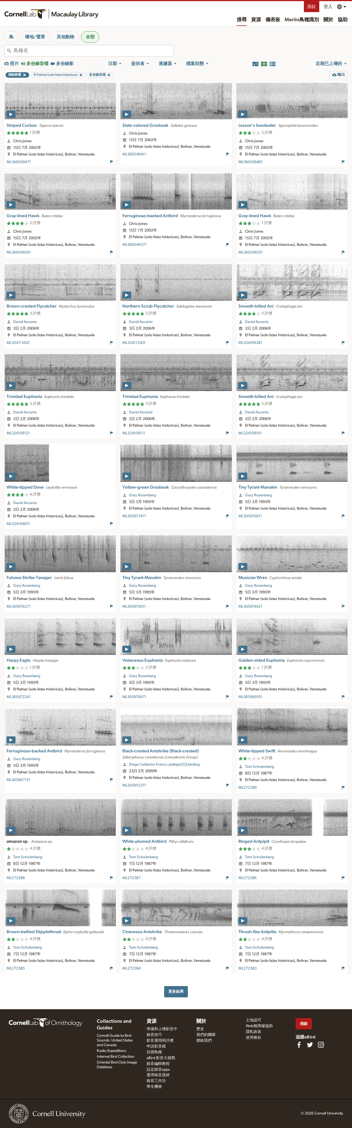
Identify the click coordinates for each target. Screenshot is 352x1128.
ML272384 (131, 968)
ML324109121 (18, 433)
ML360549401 (250, 162)
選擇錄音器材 (158, 1075)
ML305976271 (19, 607)
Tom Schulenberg (259, 767)
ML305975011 (134, 607)
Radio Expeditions (111, 1051)
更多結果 (176, 991)
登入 (328, 6)
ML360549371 (134, 245)
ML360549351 (250, 252)
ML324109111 (133, 433)
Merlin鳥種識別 (302, 19)
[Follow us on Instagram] (321, 1044)
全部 (90, 37)
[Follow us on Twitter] (310, 1044)
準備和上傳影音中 (162, 1029)
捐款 (311, 6)
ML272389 (247, 788)
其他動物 (65, 37)
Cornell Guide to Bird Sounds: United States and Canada (115, 1040)
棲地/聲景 (35, 37)
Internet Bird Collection (115, 1057)
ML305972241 (19, 697)
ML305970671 (134, 697)
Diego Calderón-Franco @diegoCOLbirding (164, 764)
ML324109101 (250, 433)
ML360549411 (134, 154)
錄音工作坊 (156, 1081)
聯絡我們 (204, 1041)
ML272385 (16, 968)
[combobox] (93, 50)
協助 (343, 19)
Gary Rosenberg (142, 495)
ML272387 (131, 878)
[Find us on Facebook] (299, 1044)
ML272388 (16, 878)
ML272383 (247, 968)
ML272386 (247, 878)
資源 (256, 19)
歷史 (200, 1029)
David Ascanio (25, 322)
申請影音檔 (156, 1046)
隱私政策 (253, 1032)
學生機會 (154, 1087)
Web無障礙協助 (259, 1026)
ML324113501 (18, 343)
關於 (328, 19)
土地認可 (253, 1020)
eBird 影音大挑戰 (161, 1058)
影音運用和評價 (160, 1041)
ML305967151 (18, 780)
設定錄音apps (158, 1070)
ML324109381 (250, 343)
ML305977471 (134, 516)
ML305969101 (250, 697)
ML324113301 (133, 343)
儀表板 (272, 19)
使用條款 (253, 1038)
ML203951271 (134, 785)
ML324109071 (18, 524)
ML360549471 (19, 162)
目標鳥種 (154, 1052)
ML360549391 (19, 252)
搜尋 (242, 19)
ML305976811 (250, 516)
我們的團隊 (206, 1035)
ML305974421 (250, 607)
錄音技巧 (154, 1035)
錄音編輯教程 (158, 1064)
